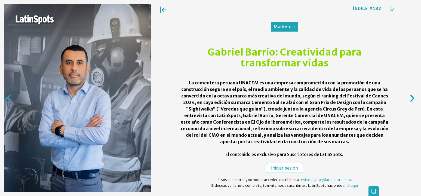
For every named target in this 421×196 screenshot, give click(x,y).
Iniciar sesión (284, 168)
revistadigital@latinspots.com (325, 179)
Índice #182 (367, 8)
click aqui (350, 185)
